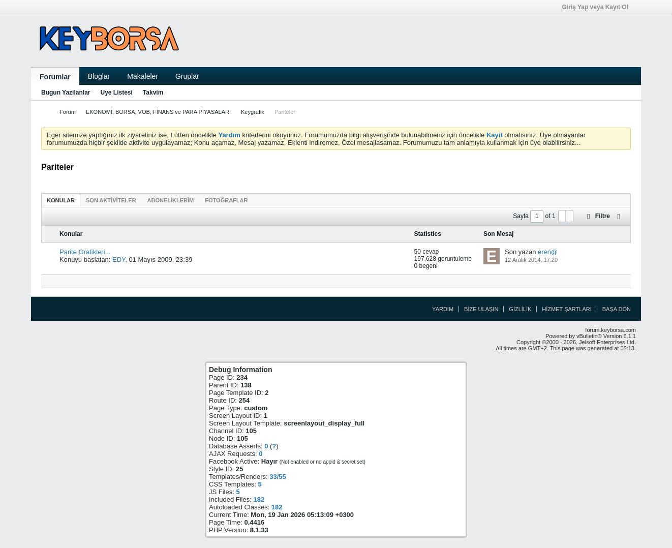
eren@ (548, 252)
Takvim (153, 92)
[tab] (60, 200)
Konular (61, 200)
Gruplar (187, 76)
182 (258, 499)
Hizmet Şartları (566, 309)
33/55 (277, 476)
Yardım (442, 309)
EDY (118, 259)
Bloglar (99, 76)
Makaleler (142, 76)
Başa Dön (616, 309)
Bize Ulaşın (481, 309)
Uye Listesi (116, 92)
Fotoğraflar (226, 200)
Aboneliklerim (170, 200)
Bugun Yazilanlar (65, 92)
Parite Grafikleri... (84, 252)
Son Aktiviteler (111, 200)
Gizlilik (520, 309)
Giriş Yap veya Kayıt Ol (598, 7)
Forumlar (55, 77)
